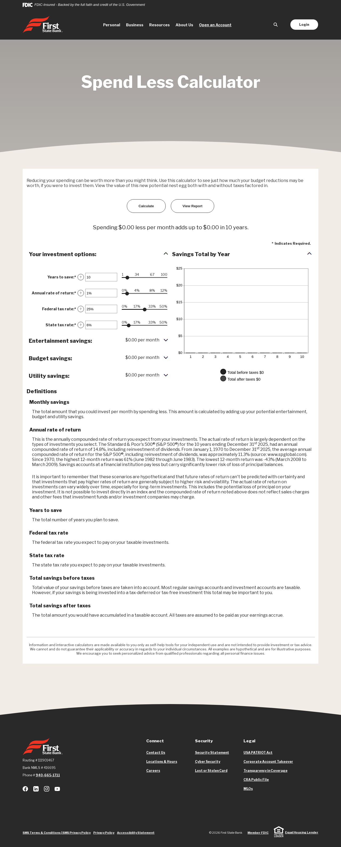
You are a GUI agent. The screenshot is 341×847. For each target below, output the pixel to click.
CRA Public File (256, 779)
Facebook (25, 788)
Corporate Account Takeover (268, 761)
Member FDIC (258, 833)
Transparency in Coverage (265, 770)
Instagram (46, 788)
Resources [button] (159, 25)
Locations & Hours (161, 762)
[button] (98, 254)
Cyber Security (207, 762)
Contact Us (155, 753)
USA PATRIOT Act (258, 753)
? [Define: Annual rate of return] (81, 293)
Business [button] (134, 25)
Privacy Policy (103, 833)
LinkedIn (36, 788)
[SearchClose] (275, 24)
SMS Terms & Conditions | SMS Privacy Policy (57, 833)
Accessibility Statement (136, 833)
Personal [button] (111, 25)
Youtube (57, 788)
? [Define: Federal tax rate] (81, 309)
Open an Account (216, 24)
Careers (153, 771)
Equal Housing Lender (301, 832)
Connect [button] (155, 741)
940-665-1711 (48, 775)
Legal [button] (249, 741)
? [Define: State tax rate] (81, 325)
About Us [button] (184, 25)
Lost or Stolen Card (211, 771)
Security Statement (212, 753)
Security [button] (204, 741)
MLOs (248, 788)
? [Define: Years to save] (81, 277)
